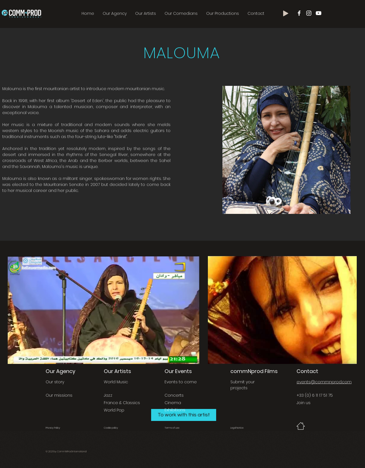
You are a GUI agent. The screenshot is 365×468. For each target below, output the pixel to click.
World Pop (114, 410)
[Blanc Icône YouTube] (318, 13)
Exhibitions (175, 410)
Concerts (174, 395)
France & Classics (122, 403)
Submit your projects (242, 385)
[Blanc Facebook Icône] (299, 13)
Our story (55, 382)
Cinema (173, 403)
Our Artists (117, 371)
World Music (116, 382)
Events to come (181, 382)
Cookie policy (111, 427)
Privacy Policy (53, 427)
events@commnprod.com (324, 382)
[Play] (285, 13)
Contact (307, 371)
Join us (304, 403)
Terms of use (172, 427)
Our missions (59, 395)
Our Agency (60, 371)
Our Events (178, 371)
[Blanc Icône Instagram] (308, 13)
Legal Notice (237, 427)
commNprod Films (254, 371)
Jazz (108, 395)
